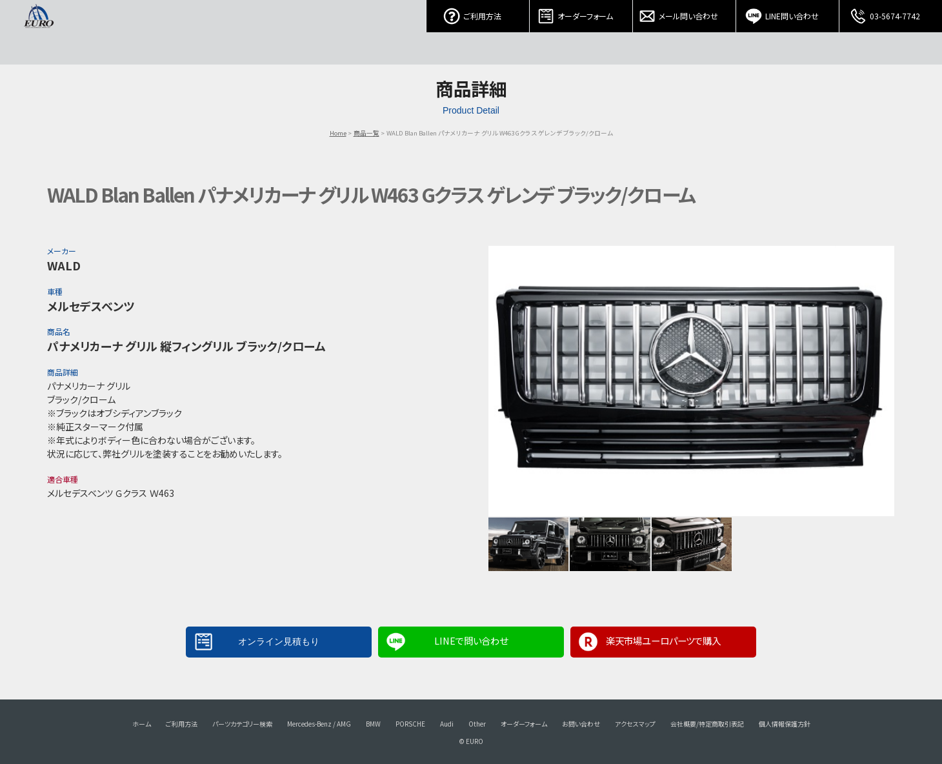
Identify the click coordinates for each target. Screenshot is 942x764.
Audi (447, 724)
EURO (38, 32)
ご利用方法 (478, 13)
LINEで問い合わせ (471, 640)
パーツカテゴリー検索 (242, 724)
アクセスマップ (635, 724)
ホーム (141, 724)
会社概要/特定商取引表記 (707, 724)
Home (338, 132)
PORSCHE (410, 724)
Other (477, 724)
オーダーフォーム (581, 13)
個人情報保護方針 (784, 724)
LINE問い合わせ (787, 13)
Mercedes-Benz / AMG (319, 724)
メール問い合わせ (684, 13)
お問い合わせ (581, 724)
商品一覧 (366, 132)
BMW (373, 724)
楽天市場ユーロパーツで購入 (663, 640)
